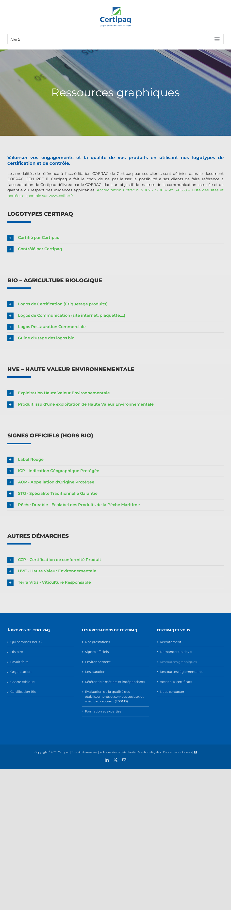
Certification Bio (23, 692)
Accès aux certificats (176, 682)
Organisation (21, 672)
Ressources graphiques (178, 662)
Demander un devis (176, 652)
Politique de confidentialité (117, 752)
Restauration (95, 672)
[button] (115, 238)
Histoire (16, 652)
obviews (186, 752)
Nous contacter (172, 692)
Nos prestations (97, 642)
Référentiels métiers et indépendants (115, 682)
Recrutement (170, 642)
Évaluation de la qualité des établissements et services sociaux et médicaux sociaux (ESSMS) (114, 696)
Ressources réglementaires (181, 672)
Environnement (98, 662)
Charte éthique (22, 682)
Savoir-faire (19, 662)
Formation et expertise (103, 711)
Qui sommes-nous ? (26, 642)
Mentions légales (149, 752)
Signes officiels (97, 652)
